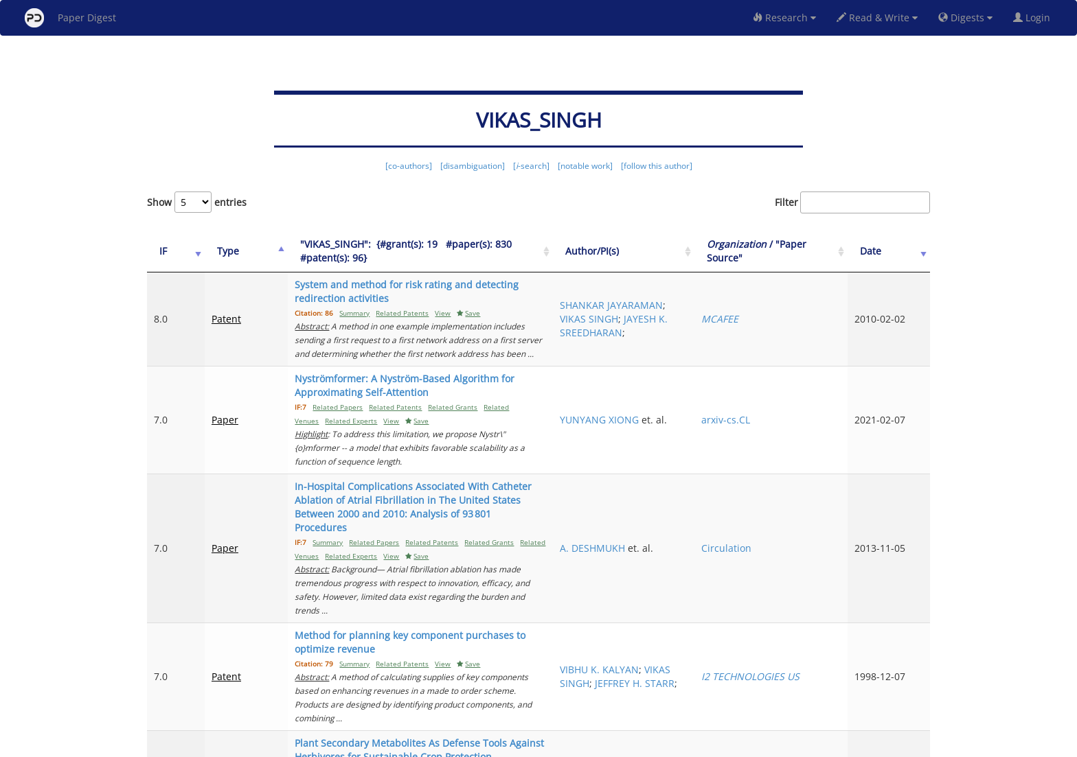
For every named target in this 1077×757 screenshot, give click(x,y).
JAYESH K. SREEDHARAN (691, 318)
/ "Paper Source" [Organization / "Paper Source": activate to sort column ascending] (798, 250)
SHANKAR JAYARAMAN (679, 291)
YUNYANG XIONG (691, 364)
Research (784, 17)
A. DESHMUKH (684, 445)
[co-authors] (408, 166)
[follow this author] (656, 166)
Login (1034, 17)
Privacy (577, 744)
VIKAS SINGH (681, 539)
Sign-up (510, 744)
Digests (965, 17)
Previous (659, 688)
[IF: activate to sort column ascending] (169, 251)
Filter (852, 202)
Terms (544, 744)
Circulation (783, 451)
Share (609, 744)
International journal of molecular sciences (808, 626)
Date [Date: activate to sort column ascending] (889, 250)
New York (650, 744)
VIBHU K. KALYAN (691, 525)
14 (870, 688)
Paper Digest (70, 17)
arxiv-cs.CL (782, 371)
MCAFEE (776, 305)
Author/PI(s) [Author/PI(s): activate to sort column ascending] (684, 250)
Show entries (197, 202)
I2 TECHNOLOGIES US (807, 539)
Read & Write (877, 17)
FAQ (481, 744)
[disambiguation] (472, 166)
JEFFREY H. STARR (692, 552)
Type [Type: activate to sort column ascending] (214, 250)
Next (909, 688)
